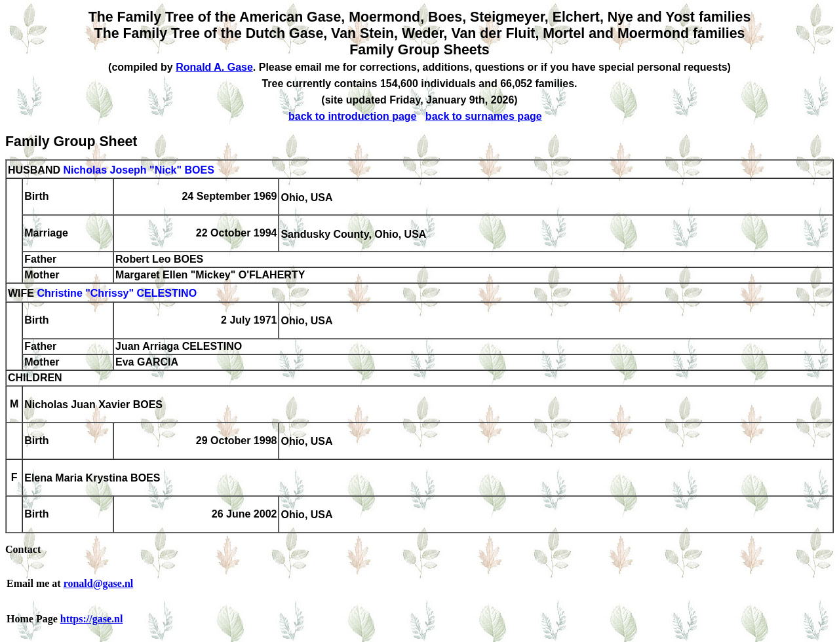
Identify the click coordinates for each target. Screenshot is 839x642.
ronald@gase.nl (99, 583)
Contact (23, 549)
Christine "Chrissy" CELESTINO (117, 293)
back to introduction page (352, 116)
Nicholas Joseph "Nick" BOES (138, 170)
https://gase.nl (91, 618)
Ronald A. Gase (214, 67)
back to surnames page (483, 116)
